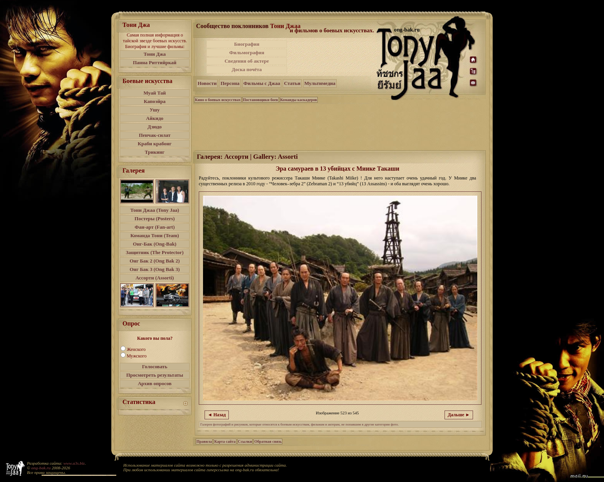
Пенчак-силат (154, 135)
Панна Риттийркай (154, 62)
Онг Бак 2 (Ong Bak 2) (154, 261)
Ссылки (245, 441)
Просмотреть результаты (154, 375)
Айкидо (154, 118)
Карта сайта (224, 441)
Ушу (155, 110)
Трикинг (154, 152)
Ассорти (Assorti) (155, 278)
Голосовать (155, 366)
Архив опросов (155, 383)
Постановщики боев (260, 100)
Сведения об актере (247, 61)
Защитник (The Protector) (155, 252)
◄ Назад (217, 414)
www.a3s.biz (74, 463)
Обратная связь (268, 441)
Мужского (136, 356)
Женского (136, 349)
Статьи (292, 83)
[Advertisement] (332, 57)
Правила (204, 441)
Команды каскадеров (298, 100)
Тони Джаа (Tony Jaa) (154, 210)
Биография (247, 44)
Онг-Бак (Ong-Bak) (154, 244)
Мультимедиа (320, 83)
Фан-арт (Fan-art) (155, 227)
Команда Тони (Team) (154, 235)
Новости (207, 83)
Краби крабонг (155, 143)
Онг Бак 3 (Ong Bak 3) (154, 269)
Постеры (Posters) (154, 218)
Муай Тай (154, 93)
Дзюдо (155, 127)
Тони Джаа (285, 26)
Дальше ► (459, 414)
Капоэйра (155, 101)
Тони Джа (155, 54)
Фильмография (246, 52)
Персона (229, 83)
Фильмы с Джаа (261, 83)
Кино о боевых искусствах (218, 100)
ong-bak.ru (40, 467)
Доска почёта (247, 69)
